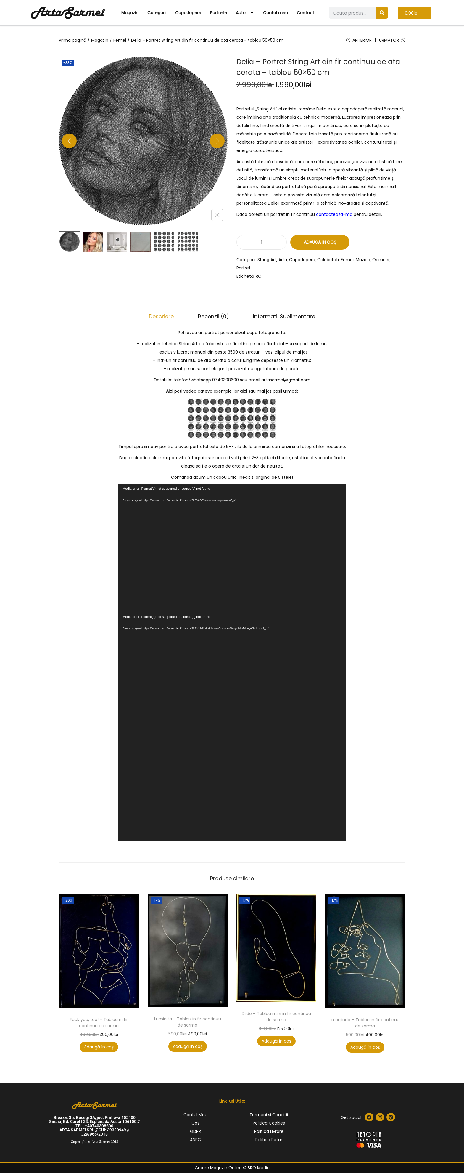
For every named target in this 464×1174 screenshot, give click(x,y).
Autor (245, 13)
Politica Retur (268, 1141)
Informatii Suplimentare (279, 318)
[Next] (217, 143)
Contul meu (275, 13)
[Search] (382, 13)
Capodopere (188, 13)
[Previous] (69, 143)
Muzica (363, 262)
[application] (232, 550)
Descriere (166, 318)
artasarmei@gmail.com (285, 381)
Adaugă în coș (320, 245)
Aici (169, 392)
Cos (195, 1124)
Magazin (129, 13)
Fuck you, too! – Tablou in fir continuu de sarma (99, 1024)
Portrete (218, 13)
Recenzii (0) (213, 318)
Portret (243, 271)
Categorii (156, 13)
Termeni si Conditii (268, 1116)
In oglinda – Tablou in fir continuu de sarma (365, 1024)
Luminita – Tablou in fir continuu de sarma (187, 1023)
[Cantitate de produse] (261, 245)
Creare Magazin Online (218, 1169)
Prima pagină (72, 40)
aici (243, 392)
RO (259, 279)
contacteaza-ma (334, 217)
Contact (305, 13)
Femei (119, 40)
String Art (266, 262)
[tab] (166, 318)
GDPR (195, 1133)
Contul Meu (195, 1116)
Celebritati (328, 262)
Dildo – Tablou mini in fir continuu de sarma (276, 1018)
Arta (282, 262)
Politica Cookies (269, 1124)
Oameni (380, 262)
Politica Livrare (268, 1133)
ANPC (195, 1141)
